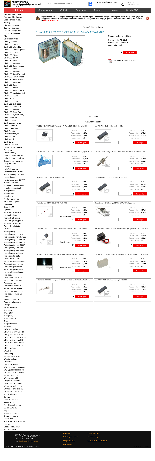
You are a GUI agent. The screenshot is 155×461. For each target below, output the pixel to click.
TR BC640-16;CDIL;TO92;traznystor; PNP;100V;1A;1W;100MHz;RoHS (62, 229)
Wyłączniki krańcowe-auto (14, 383)
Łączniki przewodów (11, 427)
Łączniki (7, 424)
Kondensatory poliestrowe (14, 174)
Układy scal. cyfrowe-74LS (14, 332)
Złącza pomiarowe (11, 416)
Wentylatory (8, 354)
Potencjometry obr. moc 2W (14, 240)
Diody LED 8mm (10, 85)
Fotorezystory (9, 150)
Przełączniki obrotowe (12, 286)
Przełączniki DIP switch (13, 278)
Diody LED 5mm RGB (12, 82)
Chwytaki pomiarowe (12, 25)
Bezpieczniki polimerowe (13, 17)
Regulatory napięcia (11, 299)
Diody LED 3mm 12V (12, 63)
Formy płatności (93, 433)
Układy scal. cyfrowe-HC (13, 340)
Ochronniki (8, 204)
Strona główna (45, 10)
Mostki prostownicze (12, 199)
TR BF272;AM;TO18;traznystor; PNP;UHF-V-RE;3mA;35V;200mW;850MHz (63, 280)
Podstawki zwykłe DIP (12, 223)
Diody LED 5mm (10, 69)
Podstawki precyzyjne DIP (14, 221)
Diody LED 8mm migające (14, 90)
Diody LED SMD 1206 (12, 109)
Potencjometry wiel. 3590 (13, 253)
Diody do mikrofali (11, 39)
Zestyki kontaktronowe (12, 405)
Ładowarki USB (10, 430)
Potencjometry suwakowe (14, 250)
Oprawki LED (9, 207)
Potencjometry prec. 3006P (14, 245)
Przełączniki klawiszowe (13, 280)
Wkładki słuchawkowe (12, 356)
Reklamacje (67, 444)
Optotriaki (7, 210)
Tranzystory (8, 316)
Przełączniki (8, 275)
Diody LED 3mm (10, 61)
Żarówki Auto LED (11, 400)
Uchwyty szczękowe (11, 329)
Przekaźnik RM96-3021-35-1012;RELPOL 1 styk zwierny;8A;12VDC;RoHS (121, 254)
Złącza (6, 411)
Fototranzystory (10, 153)
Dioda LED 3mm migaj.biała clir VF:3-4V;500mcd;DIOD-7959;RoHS (61, 254)
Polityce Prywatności (51, 20)
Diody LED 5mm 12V (12, 71)
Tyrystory (7, 326)
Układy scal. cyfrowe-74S (13, 335)
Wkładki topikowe (10, 359)
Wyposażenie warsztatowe (14, 373)
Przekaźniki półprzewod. (13, 267)
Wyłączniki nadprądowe (13, 386)
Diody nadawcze (10, 118)
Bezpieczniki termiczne (13, 20)
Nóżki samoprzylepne (12, 202)
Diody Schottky (10, 131)
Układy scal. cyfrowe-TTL (13, 345)
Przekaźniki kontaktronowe (14, 261)
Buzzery (7, 23)
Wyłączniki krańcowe (12, 381)
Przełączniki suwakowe (13, 294)
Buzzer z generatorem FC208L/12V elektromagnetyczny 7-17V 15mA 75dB (121, 229)
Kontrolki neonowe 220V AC (14, 180)
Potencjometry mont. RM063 (15, 234)
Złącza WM (8, 419)
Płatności (98, 10)
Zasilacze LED (9, 402)
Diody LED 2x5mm (11, 58)
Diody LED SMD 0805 (12, 107)
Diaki (6, 36)
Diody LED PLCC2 (11, 96)
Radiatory (7, 297)
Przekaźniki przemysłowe (13, 269)
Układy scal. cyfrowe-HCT (14, 343)
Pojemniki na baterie (12, 226)
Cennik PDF (132, 10)
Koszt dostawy (93, 437)
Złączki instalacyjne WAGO (14, 421)
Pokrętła (7, 229)
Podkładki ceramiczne (12, 212)
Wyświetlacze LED (11, 378)
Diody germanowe (11, 42)
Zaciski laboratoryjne (12, 394)
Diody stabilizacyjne (11, 134)
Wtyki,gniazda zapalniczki (14, 370)
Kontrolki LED (9, 177)
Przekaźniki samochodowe (14, 272)
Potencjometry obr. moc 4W (14, 242)
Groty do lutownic (10, 164)
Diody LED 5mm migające (14, 77)
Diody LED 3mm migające (14, 66)
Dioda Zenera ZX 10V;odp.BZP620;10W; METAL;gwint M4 (115, 203)
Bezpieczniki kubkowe (12, 14)
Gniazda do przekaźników (14, 158)
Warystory (8, 351)
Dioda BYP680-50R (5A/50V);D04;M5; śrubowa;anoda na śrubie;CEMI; (120, 152)
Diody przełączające (11, 128)
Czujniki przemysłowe (12, 31)
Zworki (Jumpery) (10, 408)
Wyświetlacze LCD (11, 375)
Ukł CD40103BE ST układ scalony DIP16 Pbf (111, 280)
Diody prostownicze (11, 126)
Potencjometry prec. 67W (13, 248)
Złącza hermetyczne (11, 413)
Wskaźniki (8, 362)
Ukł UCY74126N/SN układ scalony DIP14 (109, 126)
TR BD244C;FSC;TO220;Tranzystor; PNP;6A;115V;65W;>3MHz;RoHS (62, 126)
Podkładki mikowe (11, 215)
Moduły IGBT (9, 193)
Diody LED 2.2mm (11, 55)
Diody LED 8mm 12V (12, 88)
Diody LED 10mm (11, 44)
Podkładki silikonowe (12, 218)
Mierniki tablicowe (11, 183)
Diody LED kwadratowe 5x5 (14, 93)
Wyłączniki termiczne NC (13, 389)
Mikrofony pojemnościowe (14, 185)
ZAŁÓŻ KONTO (112, 2)
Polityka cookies (69, 441)
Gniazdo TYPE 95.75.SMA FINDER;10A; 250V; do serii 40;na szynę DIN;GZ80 (64, 152)
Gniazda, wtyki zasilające (13, 161)
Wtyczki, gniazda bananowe (14, 367)
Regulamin (81, 10)
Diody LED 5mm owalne (13, 80)
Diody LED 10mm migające (14, 50)
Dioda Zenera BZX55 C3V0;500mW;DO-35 (52, 203)
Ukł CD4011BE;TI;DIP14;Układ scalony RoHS (53, 177)
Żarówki (7, 397)
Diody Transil (9, 139)
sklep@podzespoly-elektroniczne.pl (28, 441)
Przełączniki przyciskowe (13, 291)
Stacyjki (7, 305)
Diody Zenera (9, 142)
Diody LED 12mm (11, 52)
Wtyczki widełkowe (11, 364)
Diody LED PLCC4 (11, 99)
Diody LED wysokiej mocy (14, 115)
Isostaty (7, 166)
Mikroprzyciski (9, 191)
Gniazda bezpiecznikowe (13, 156)
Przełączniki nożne (11, 283)
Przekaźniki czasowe (12, 259)
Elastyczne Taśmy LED (13, 147)
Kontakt (114, 10)
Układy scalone (10, 348)
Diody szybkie (9, 137)
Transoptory (8, 313)
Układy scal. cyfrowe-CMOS (14, 337)
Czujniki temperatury (12, 33)
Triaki (6, 321)
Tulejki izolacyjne (10, 324)
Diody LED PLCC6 (11, 101)
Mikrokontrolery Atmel (12, 188)
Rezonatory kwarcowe (12, 302)
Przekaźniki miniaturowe (13, 264)
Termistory (8, 310)
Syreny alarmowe (10, 307)
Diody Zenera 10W (11, 145)
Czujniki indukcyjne (11, 28)
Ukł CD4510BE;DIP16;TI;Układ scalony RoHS (111, 177)
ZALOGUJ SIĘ (101, 2)
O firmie (64, 10)
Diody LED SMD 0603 (12, 104)
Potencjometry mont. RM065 (15, 237)
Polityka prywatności (70, 437)
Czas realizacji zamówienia (97, 441)
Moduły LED (8, 196)
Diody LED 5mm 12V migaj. (14, 74)
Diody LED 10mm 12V (12, 47)
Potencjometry (9, 231)
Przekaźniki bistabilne (12, 256)
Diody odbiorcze (10, 120)
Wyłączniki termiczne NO (13, 392)
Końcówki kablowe (11, 169)
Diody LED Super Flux (12, 112)
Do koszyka (129, 52)
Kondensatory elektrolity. (13, 172)
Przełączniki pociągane (13, 288)
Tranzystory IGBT (10, 318)
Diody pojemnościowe (12, 123)
